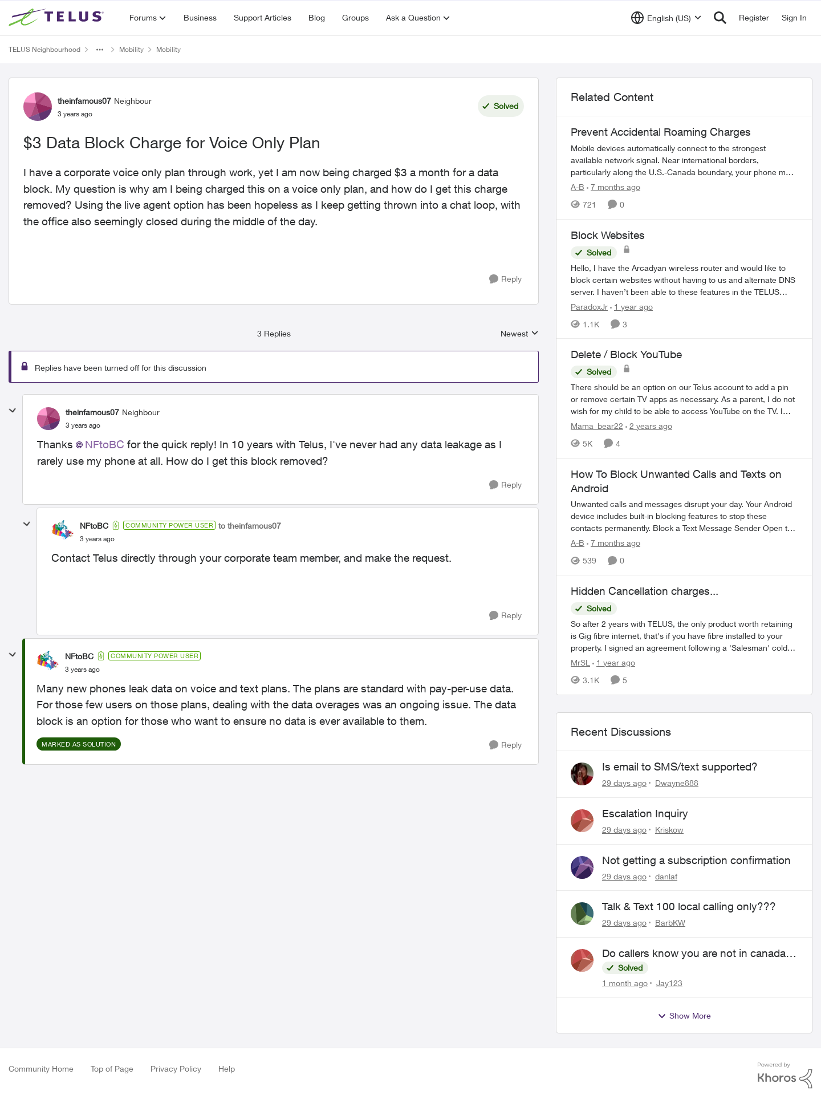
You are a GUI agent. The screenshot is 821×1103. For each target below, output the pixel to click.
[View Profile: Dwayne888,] (582, 774)
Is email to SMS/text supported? (680, 766)
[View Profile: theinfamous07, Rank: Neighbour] (37, 106)
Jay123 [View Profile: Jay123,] (669, 983)
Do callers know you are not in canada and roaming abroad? (694, 953)
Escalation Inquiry (645, 813)
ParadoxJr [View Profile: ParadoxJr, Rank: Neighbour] (589, 306)
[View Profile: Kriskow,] (582, 820)
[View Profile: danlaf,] (582, 867)
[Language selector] (666, 17)
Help (226, 1068)
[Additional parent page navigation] (100, 50)
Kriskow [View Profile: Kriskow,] (669, 829)
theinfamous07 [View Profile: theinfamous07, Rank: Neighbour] (84, 101)
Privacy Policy (176, 1068)
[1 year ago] (631, 306)
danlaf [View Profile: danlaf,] (666, 876)
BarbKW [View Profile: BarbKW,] (670, 922)
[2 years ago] (648, 426)
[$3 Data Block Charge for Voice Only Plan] (83, 425)
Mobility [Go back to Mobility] (131, 49)
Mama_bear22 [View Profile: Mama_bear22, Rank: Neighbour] (597, 426)
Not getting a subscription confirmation (696, 860)
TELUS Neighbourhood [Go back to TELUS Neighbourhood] (44, 49)
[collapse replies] (12, 410)
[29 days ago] (624, 783)
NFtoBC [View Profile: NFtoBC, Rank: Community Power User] (94, 525)
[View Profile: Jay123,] (582, 960)
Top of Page (112, 1068)
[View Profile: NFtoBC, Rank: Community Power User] (62, 531)
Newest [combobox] (520, 334)
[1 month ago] (625, 983)
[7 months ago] (613, 187)
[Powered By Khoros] (785, 1076)
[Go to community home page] (58, 18)
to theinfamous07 (249, 525)
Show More (684, 1016)
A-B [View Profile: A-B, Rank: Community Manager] (577, 187)
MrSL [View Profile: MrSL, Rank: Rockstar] (580, 662)
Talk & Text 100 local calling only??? (689, 906)
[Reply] (505, 279)
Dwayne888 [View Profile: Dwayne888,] (676, 783)
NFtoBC (104, 444)
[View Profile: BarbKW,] (582, 913)
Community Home (41, 1068)
